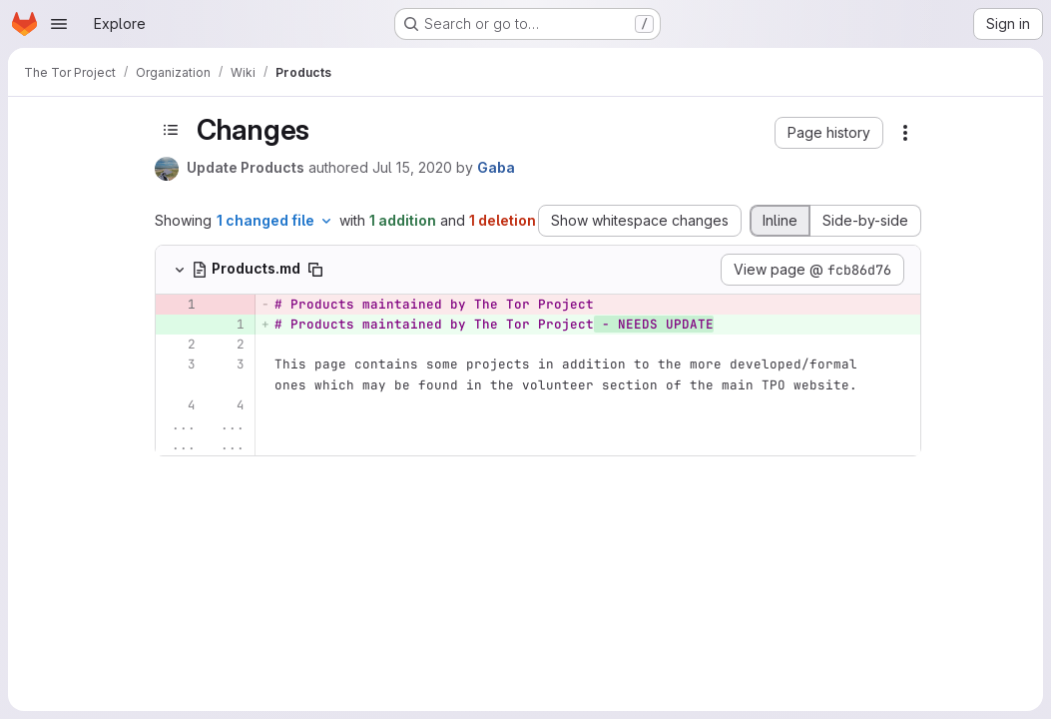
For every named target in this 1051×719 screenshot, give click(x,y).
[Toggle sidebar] (171, 130)
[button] (829, 133)
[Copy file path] (315, 270)
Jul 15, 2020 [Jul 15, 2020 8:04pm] (412, 167)
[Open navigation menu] (59, 24)
